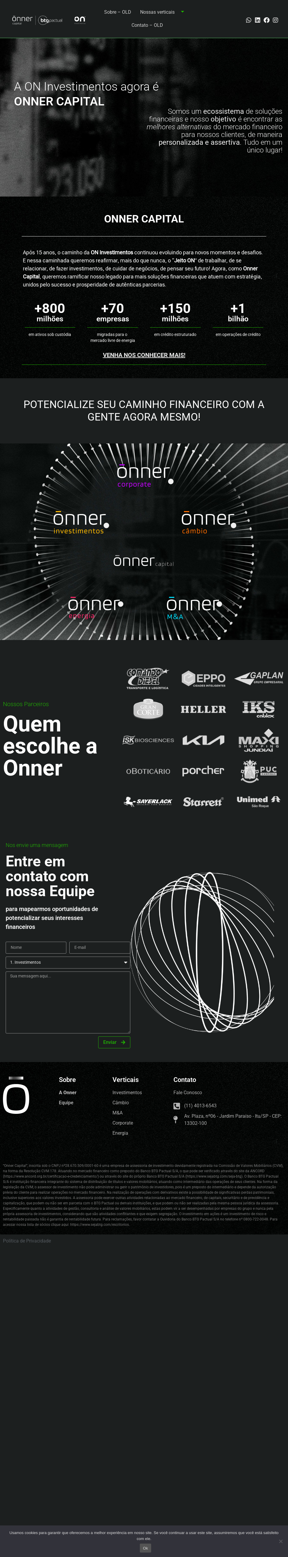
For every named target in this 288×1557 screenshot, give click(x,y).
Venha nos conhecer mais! (144, 355)
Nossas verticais (164, 12)
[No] (281, 1541)
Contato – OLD (147, 25)
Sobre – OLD (117, 12)
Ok (145, 1548)
